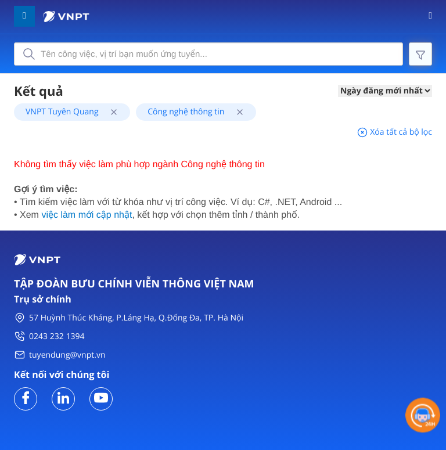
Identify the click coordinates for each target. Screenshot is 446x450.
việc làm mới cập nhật (86, 215)
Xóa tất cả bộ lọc (394, 132)
